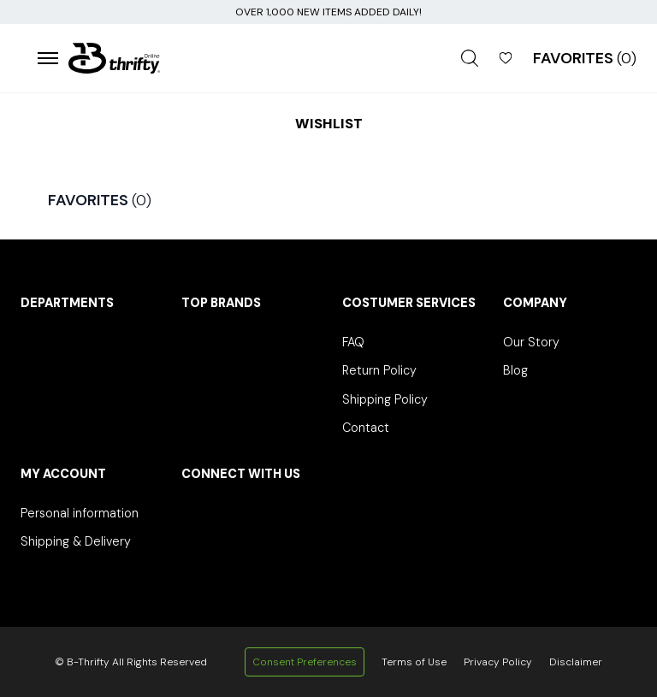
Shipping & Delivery (76, 541)
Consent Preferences (304, 662)
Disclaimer (575, 662)
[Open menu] (48, 58)
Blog (515, 370)
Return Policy (379, 370)
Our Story (531, 342)
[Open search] (469, 58)
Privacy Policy (498, 662)
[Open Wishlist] (505, 58)
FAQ (353, 342)
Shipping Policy (385, 399)
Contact (365, 427)
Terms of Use (414, 662)
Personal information (80, 513)
